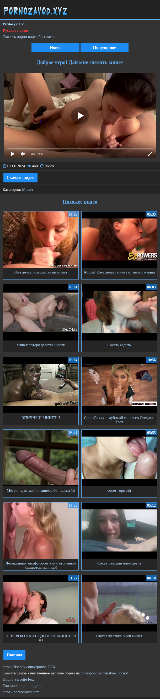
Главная (14, 655)
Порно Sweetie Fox (18, 679)
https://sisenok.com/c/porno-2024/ (29, 667)
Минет (27, 189)
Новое (55, 47)
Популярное (104, 47)
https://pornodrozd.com (21, 692)
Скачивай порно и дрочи (23, 686)
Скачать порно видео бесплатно (29, 37)
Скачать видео (20, 177)
